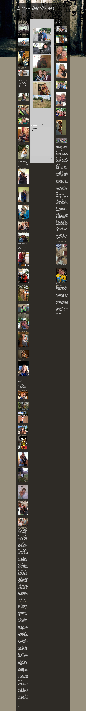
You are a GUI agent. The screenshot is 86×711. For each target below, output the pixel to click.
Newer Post (33, 158)
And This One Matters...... (38, 8)
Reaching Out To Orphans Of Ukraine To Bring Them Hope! (23, 83)
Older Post (50, 158)
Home (42, 158)
